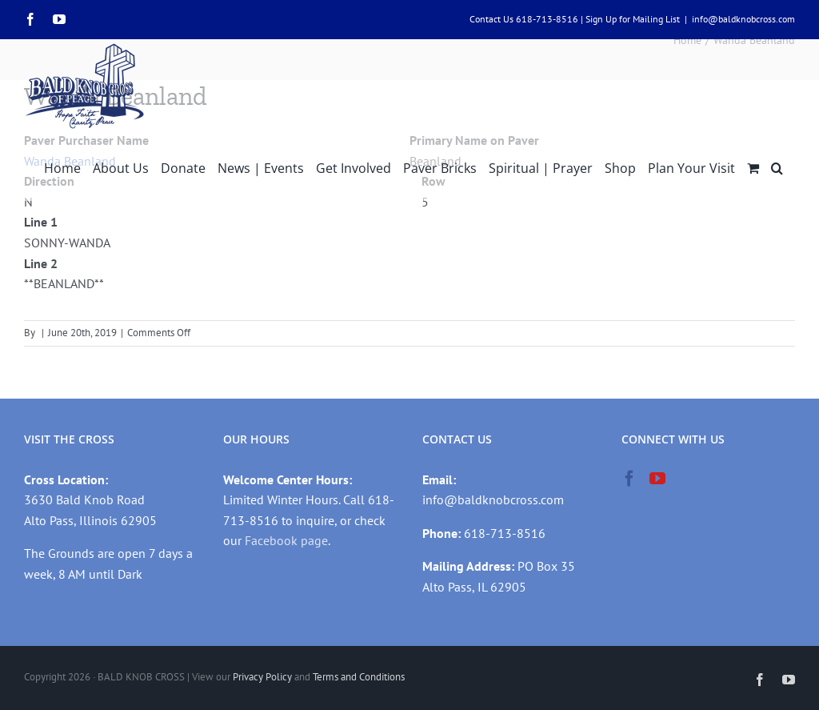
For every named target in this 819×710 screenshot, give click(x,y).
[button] (777, 166)
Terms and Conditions (359, 677)
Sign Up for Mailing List (632, 19)
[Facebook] (629, 479)
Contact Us (491, 19)
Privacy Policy (262, 677)
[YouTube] (657, 479)
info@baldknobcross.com (743, 19)
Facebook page (286, 540)
